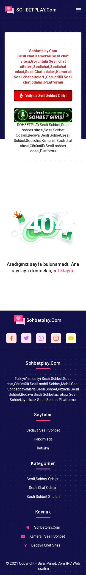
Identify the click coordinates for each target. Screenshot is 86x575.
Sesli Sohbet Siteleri (43, 496)
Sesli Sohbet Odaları (43, 479)
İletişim (43, 448)
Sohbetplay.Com (37, 320)
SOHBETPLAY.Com (30, 10)
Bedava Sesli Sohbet (43, 430)
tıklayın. (66, 270)
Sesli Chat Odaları (43, 487)
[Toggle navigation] (78, 10)
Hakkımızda (43, 439)
